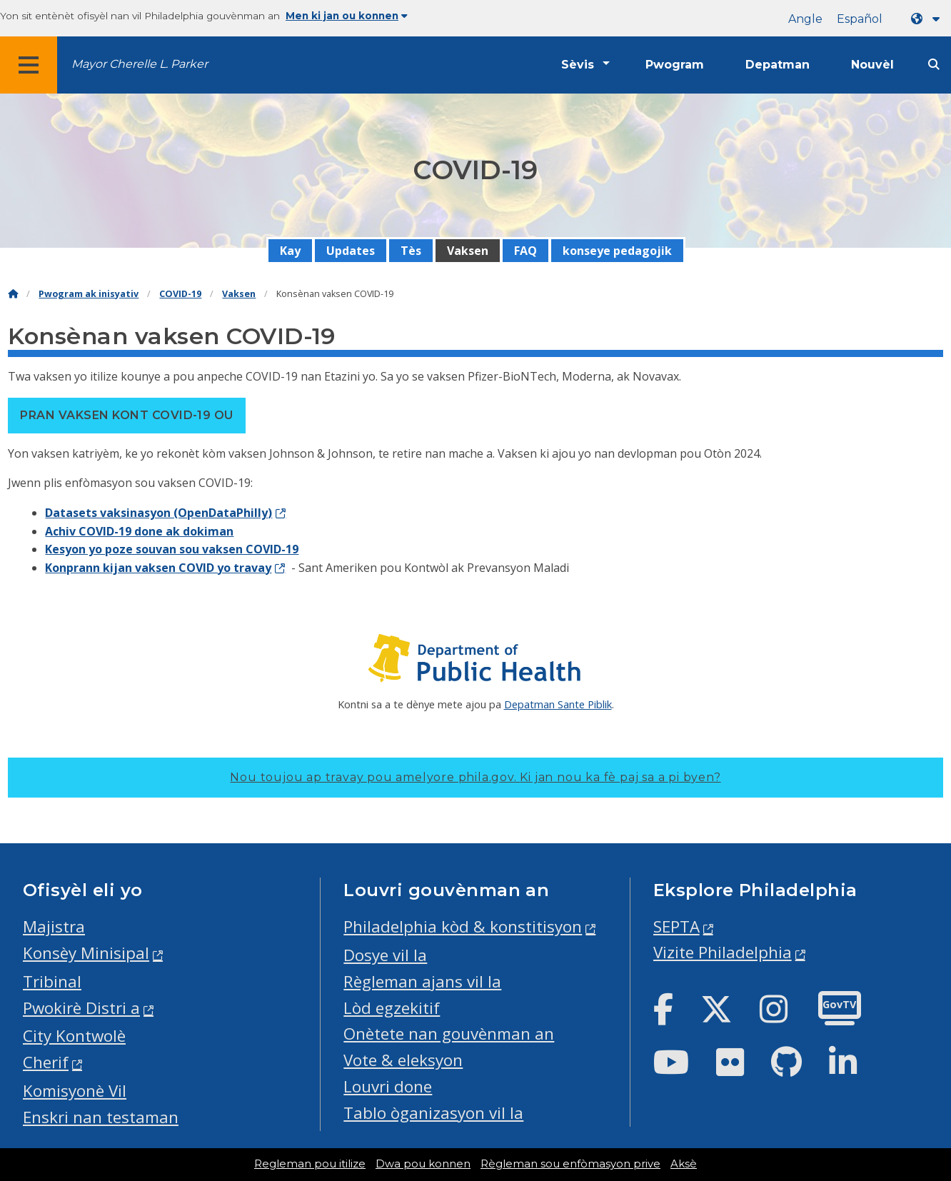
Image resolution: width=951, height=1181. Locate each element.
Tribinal (52, 981)
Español (859, 19)
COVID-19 (180, 294)
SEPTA (676, 926)
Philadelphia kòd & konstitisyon (462, 926)
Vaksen (467, 250)
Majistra (54, 926)
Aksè (683, 1163)
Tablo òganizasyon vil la (433, 1113)
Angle (805, 19)
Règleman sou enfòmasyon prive (570, 1163)
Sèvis (577, 64)
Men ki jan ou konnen (347, 15)
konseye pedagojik (617, 250)
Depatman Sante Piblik (558, 704)
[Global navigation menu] (28, 65)
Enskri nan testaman (100, 1117)
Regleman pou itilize (310, 1163)
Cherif (46, 1062)
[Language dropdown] (928, 19)
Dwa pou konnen (423, 1163)
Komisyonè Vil (74, 1091)
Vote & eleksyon (403, 1060)
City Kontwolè (74, 1036)
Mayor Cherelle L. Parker (139, 64)
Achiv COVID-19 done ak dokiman (139, 531)
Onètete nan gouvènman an (448, 1033)
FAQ (525, 250)
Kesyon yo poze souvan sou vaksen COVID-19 (171, 549)
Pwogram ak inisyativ (89, 294)
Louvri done (387, 1086)
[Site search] (934, 64)
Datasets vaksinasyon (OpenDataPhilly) (158, 513)
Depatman (777, 64)
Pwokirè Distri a (81, 1008)
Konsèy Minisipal (86, 953)
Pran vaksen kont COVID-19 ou (126, 415)
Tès (411, 250)
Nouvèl (872, 64)
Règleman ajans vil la (422, 981)
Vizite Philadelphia (722, 952)
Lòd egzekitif (391, 1008)
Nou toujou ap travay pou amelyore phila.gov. (475, 777)
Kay (290, 250)
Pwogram (674, 64)
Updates (350, 250)
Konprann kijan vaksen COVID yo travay (158, 568)
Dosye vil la (385, 955)
